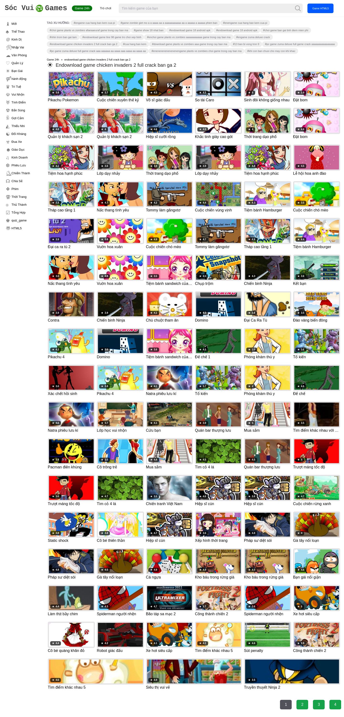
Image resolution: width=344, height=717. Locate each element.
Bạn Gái (17, 71)
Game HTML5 (322, 8)
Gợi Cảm (17, 118)
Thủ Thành (19, 204)
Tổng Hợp (18, 212)
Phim (15, 189)
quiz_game (19, 220)
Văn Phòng (19, 55)
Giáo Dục (18, 149)
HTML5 (16, 228)
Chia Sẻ (16, 181)
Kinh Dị (16, 39)
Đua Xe (16, 141)
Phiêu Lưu (18, 165)
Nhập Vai (17, 47)
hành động (18, 79)
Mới (14, 24)
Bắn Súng (18, 110)
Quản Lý (17, 63)
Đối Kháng (18, 134)
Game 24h (84, 8)
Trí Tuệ (16, 86)
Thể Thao (18, 31)
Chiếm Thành (20, 173)
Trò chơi (107, 8)
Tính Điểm (18, 102)
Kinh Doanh (19, 157)
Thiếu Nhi (18, 126)
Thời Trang (19, 197)
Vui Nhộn (17, 94)
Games (37, 8)
